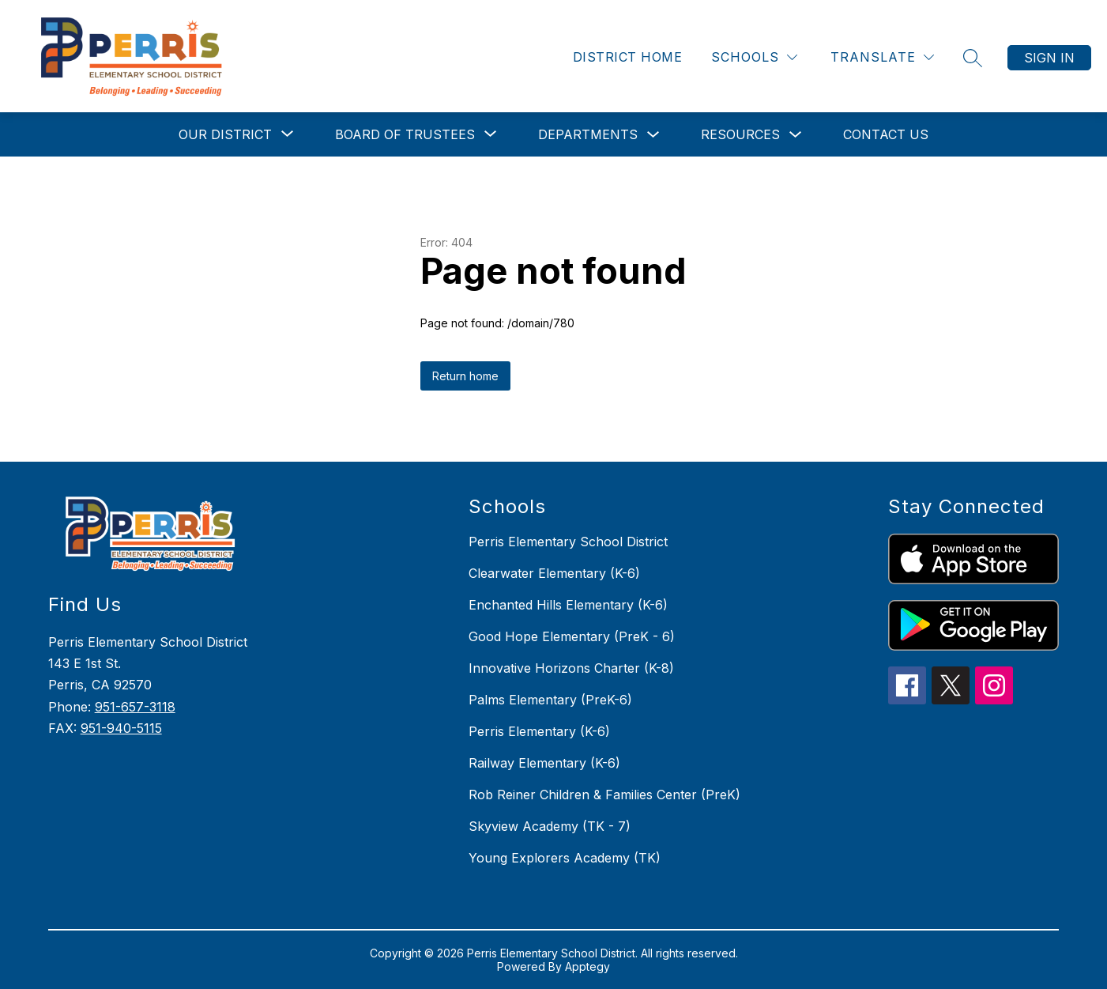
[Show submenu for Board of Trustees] (405, 134)
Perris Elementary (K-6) (539, 731)
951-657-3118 (135, 707)
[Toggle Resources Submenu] (795, 134)
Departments (588, 134)
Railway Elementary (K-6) (544, 763)
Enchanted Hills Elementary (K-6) (568, 605)
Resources (740, 134)
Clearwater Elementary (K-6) (554, 573)
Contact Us (885, 134)
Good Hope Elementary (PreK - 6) (572, 636)
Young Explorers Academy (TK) (565, 858)
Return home (465, 376)
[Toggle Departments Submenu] (653, 134)
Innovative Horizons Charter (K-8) (571, 668)
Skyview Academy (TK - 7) (550, 826)
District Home (627, 57)
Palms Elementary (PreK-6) (550, 700)
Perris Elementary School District (568, 541)
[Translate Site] (882, 57)
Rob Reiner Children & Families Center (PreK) (604, 794)
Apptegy (587, 966)
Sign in (1049, 58)
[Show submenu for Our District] (225, 134)
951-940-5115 (121, 728)
